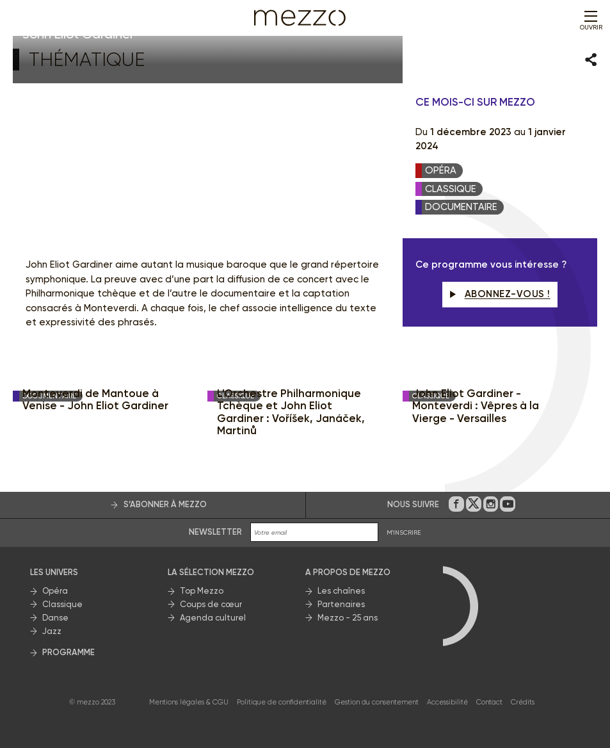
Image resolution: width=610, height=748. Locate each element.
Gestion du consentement (377, 702)
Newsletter (215, 532)
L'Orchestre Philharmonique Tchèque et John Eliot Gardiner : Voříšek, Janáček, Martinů (291, 412)
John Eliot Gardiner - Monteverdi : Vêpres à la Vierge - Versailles (475, 406)
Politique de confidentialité (281, 702)
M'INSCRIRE (404, 532)
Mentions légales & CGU (189, 702)
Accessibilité (447, 702)
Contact (489, 702)
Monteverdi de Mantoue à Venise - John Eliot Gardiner (95, 399)
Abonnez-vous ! (499, 294)
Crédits (522, 702)
